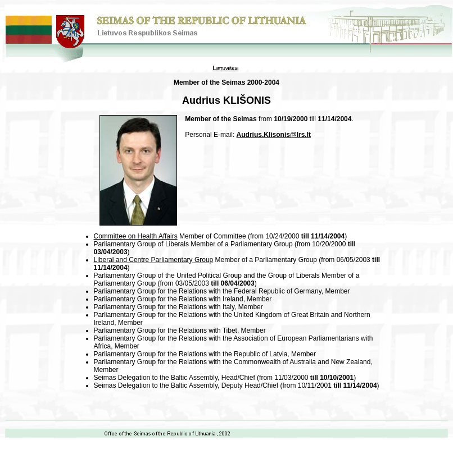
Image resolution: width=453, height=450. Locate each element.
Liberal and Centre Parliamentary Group (154, 260)
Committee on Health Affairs (136, 236)
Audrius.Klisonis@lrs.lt (274, 135)
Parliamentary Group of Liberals (141, 244)
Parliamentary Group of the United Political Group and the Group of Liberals (207, 275)
